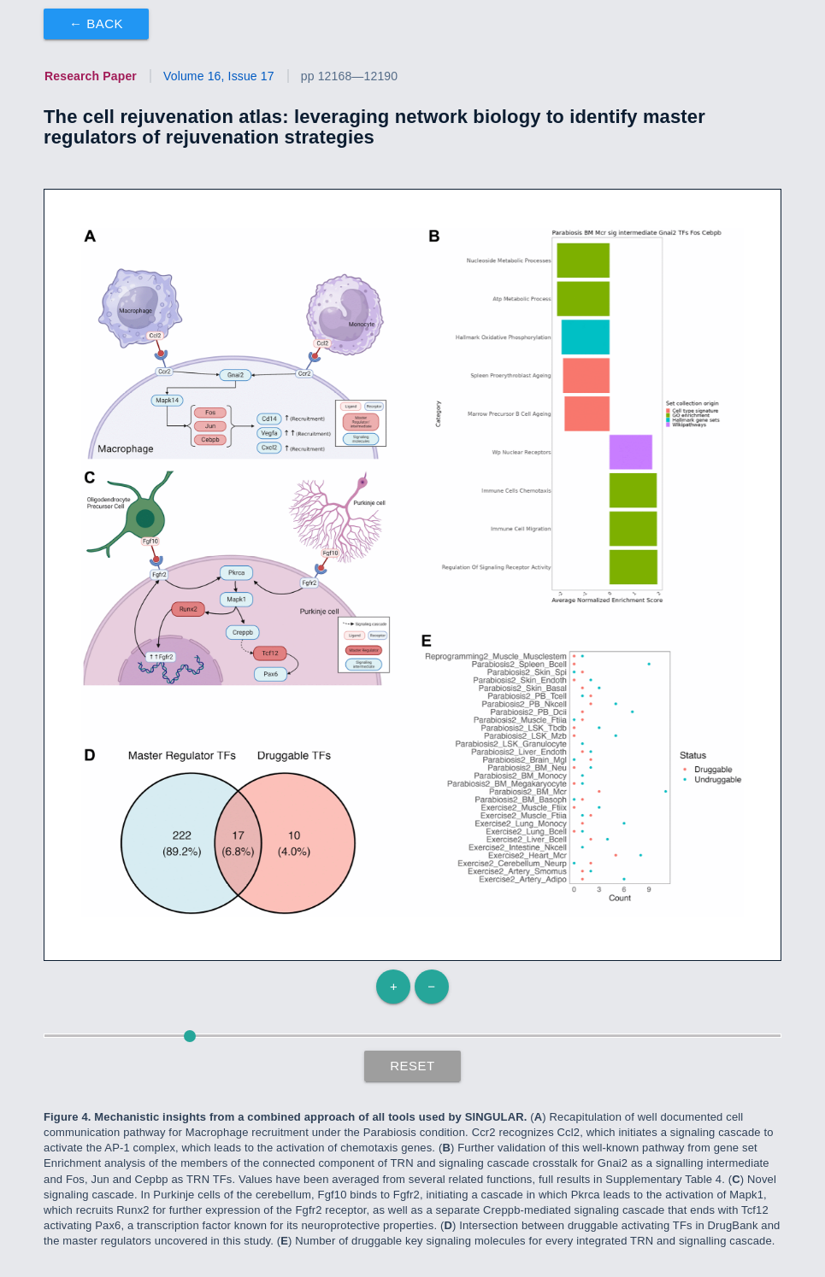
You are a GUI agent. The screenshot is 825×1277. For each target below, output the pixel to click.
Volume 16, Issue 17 (218, 76)
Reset (412, 1065)
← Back (96, 23)
